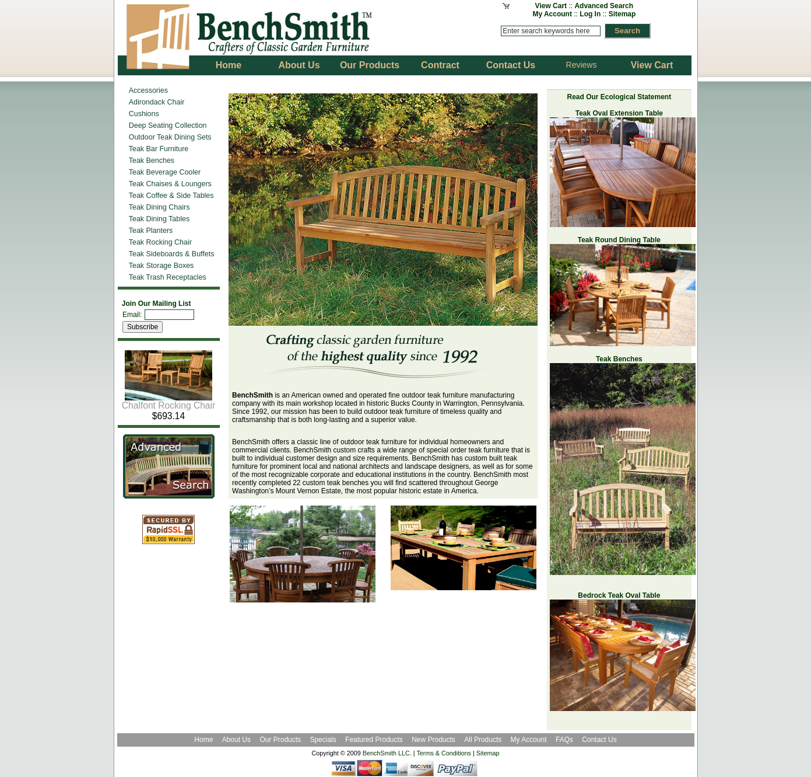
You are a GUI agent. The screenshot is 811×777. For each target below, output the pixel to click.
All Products (482, 740)
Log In (590, 14)
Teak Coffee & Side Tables (171, 195)
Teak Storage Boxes (161, 266)
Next (546, 157)
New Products (433, 740)
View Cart (551, 6)
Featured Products (374, 740)
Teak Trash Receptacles (167, 277)
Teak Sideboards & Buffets (172, 254)
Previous (220, 157)
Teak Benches (151, 160)
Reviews (581, 64)
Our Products (281, 740)
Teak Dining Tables (159, 219)
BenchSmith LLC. (387, 753)
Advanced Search (603, 6)
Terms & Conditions (443, 753)
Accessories (148, 90)
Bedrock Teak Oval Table (619, 595)
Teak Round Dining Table (619, 240)
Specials (324, 740)
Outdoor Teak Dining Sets (170, 137)
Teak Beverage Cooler (165, 172)
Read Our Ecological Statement (619, 97)
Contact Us (599, 740)
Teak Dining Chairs (159, 207)
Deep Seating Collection (168, 125)
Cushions (144, 114)
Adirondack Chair (157, 102)
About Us (236, 740)
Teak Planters (151, 231)
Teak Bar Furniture (159, 149)
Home (203, 740)
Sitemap (622, 14)
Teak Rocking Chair (160, 242)
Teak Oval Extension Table (619, 113)
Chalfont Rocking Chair (168, 401)
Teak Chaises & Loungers (170, 184)
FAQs (564, 740)
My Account (552, 14)
